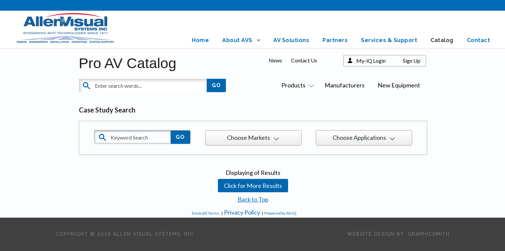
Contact (478, 40)
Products (296, 85)
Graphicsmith (429, 234)
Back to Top (253, 199)
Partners (335, 40)
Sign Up (411, 60)
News (275, 60)
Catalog (442, 40)
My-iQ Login (371, 60)
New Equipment (399, 85)
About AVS (237, 40)
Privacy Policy (242, 212)
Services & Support (389, 40)
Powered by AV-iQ (280, 213)
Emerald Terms (206, 213)
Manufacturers (345, 85)
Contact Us (304, 60)
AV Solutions (291, 40)
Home (200, 40)
